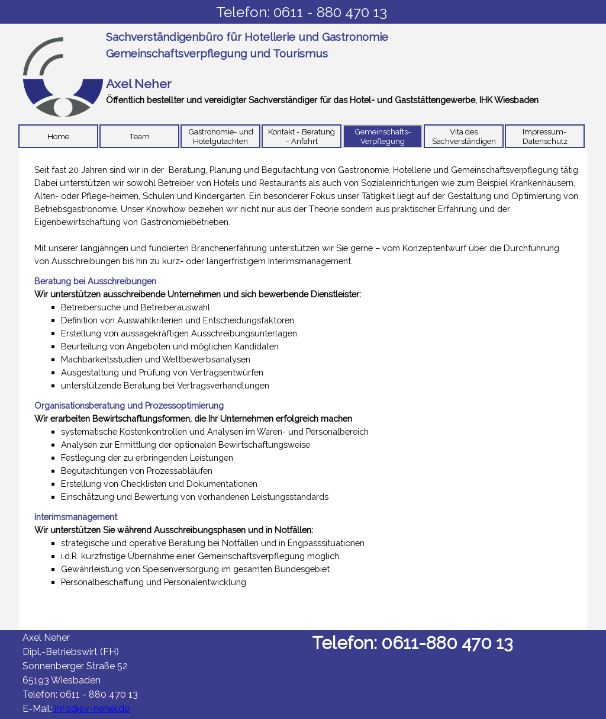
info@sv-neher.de (91, 708)
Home (58, 136)
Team (139, 136)
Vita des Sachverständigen (464, 136)
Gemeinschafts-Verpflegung (382, 136)
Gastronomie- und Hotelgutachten (220, 136)
